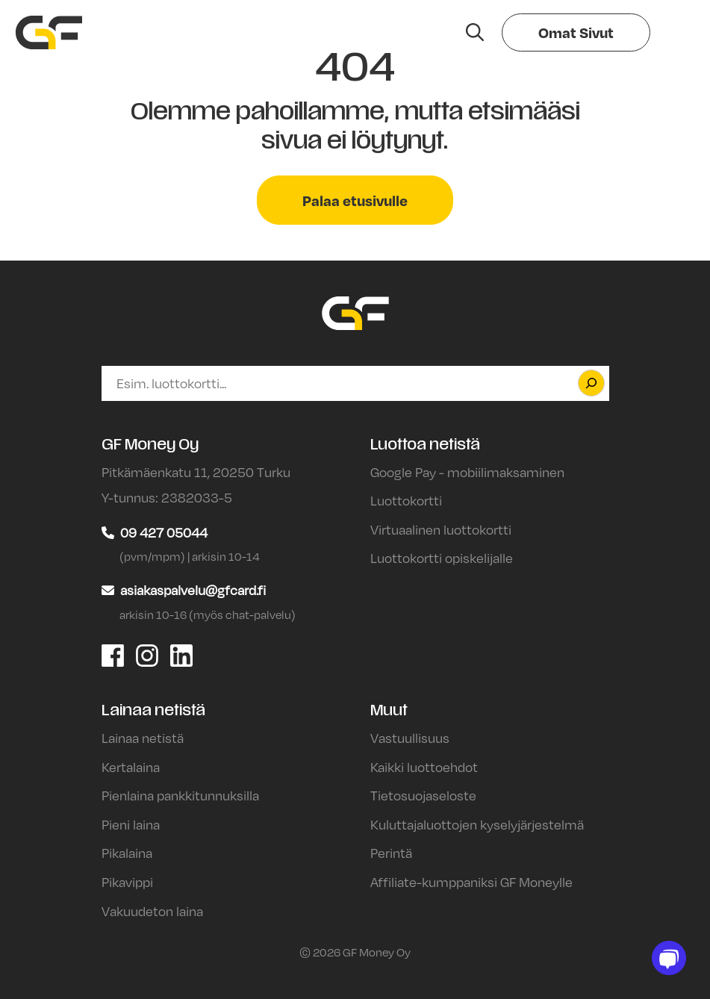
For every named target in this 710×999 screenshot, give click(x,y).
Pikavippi (127, 881)
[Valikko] (674, 33)
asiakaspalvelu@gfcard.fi (193, 590)
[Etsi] (591, 383)
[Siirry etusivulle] (49, 32)
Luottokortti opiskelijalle (441, 557)
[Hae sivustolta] (475, 32)
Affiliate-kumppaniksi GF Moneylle (471, 881)
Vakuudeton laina (152, 911)
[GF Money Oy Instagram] (147, 654)
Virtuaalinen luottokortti (440, 529)
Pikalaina (127, 852)
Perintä (391, 852)
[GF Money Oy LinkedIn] (181, 654)
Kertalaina (131, 767)
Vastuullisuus (409, 737)
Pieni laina (131, 824)
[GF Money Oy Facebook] (113, 654)
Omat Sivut (576, 32)
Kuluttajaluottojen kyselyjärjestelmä (477, 824)
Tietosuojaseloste (423, 795)
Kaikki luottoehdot (424, 767)
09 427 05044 (164, 532)
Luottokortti (406, 500)
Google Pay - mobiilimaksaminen (467, 472)
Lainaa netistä (143, 737)
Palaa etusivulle (355, 200)
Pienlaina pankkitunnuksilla (180, 795)
